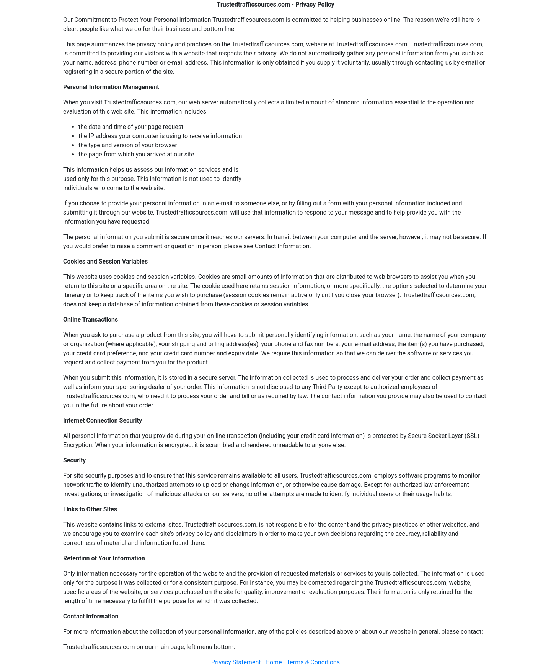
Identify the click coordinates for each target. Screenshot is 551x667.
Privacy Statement (236, 662)
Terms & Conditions (313, 662)
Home (274, 662)
